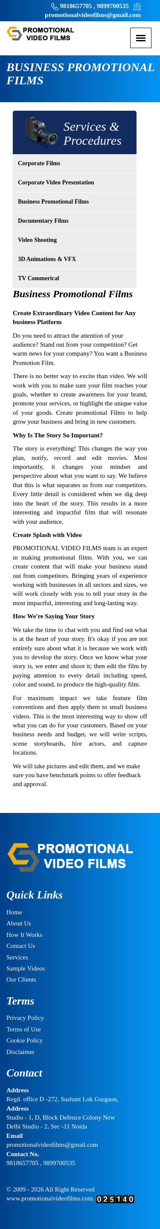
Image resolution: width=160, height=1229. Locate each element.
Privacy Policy (25, 1017)
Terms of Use (23, 1029)
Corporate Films (39, 163)
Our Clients (21, 979)
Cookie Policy (24, 1040)
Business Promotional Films (53, 201)
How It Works (24, 934)
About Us (18, 923)
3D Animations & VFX (47, 259)
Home (14, 912)
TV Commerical (38, 278)
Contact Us (20, 945)
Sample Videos (25, 968)
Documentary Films (43, 221)
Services (17, 957)
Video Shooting (37, 240)
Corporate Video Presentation (56, 182)
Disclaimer (20, 1051)
